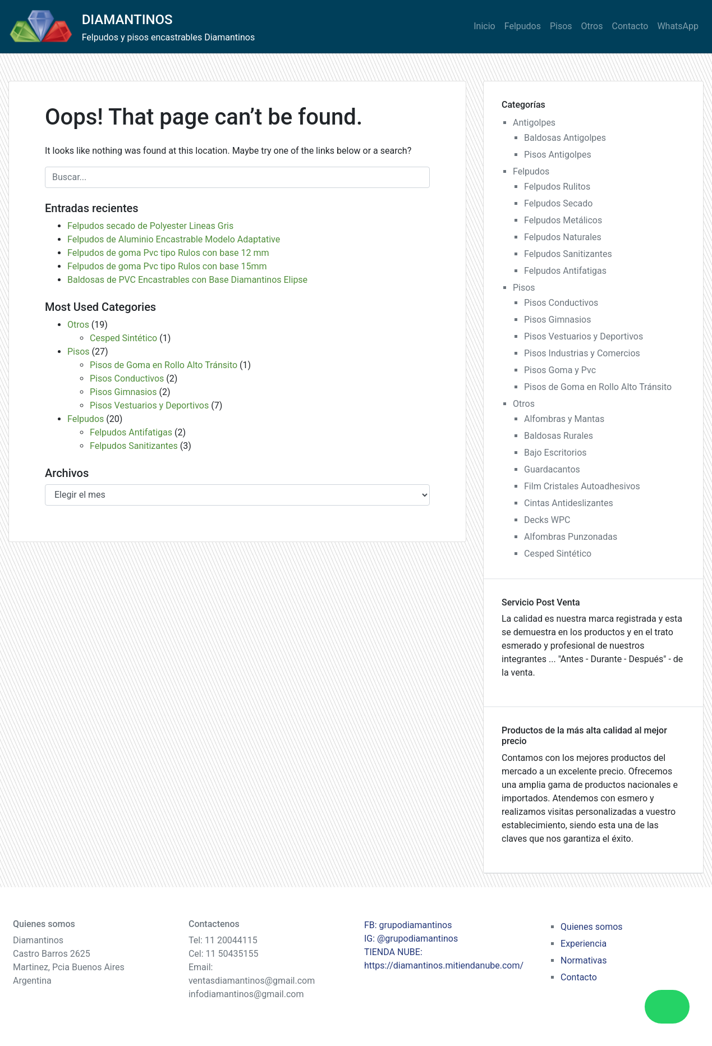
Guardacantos (552, 469)
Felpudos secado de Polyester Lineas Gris (150, 226)
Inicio (484, 26)
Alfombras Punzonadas (570, 536)
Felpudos (522, 26)
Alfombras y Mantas (564, 419)
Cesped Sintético (123, 338)
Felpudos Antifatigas (131, 432)
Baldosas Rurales (558, 435)
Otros (592, 26)
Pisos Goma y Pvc (560, 370)
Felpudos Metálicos (563, 220)
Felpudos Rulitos (557, 186)
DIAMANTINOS (127, 19)
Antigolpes (534, 122)
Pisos (561, 26)
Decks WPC (547, 520)
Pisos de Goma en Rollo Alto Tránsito (163, 365)
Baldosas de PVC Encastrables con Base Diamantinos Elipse (187, 279)
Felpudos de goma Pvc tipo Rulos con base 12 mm (168, 252)
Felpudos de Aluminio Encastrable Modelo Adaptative (173, 239)
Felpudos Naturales (562, 237)
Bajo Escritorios (555, 452)
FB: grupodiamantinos (408, 925)
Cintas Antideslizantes (568, 503)
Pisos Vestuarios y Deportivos (149, 405)
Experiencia (584, 943)
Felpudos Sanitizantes (134, 446)
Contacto (630, 26)
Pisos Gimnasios (123, 392)
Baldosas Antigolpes (565, 137)
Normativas (584, 960)
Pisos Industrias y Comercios (582, 353)
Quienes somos (592, 926)
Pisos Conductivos (127, 378)
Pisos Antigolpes (557, 154)
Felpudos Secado (558, 203)
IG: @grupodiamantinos (411, 938)
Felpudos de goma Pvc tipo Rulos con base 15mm (167, 266)
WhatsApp (678, 26)
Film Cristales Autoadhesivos (582, 486)
